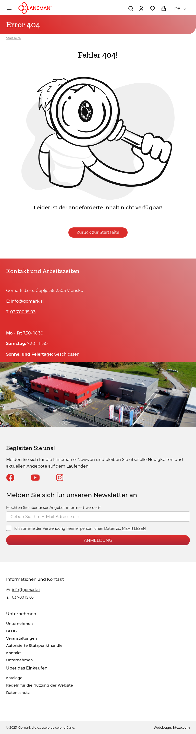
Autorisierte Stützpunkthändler (35, 645)
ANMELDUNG (98, 540)
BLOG (11, 631)
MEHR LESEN (134, 528)
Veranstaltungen (21, 638)
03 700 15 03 (22, 312)
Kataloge (14, 678)
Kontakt (13, 653)
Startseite (13, 38)
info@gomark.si (27, 301)
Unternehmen (19, 623)
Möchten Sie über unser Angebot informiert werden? (53, 507)
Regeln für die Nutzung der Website (39, 685)
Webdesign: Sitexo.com (172, 727)
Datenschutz (18, 692)
